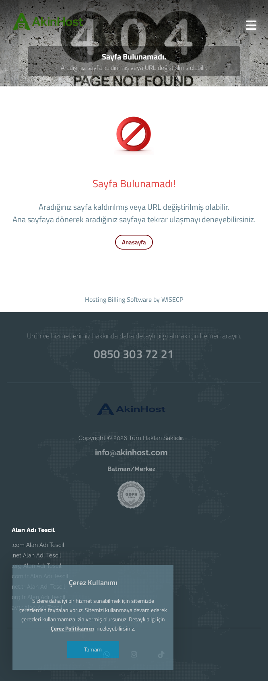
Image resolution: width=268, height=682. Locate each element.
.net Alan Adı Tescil (36, 556)
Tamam (94, 649)
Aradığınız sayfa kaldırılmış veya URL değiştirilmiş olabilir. (134, 68)
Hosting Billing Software (118, 300)
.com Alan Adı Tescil (38, 546)
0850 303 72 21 (134, 353)
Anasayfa (134, 243)
